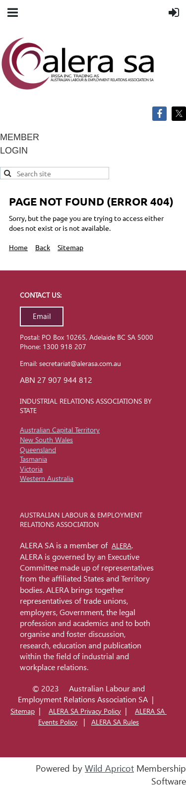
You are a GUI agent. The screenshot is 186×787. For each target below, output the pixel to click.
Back (42, 247)
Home (18, 247)
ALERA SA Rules (115, 722)
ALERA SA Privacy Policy (85, 711)
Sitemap (70, 247)
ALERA (121, 545)
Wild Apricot (109, 768)
